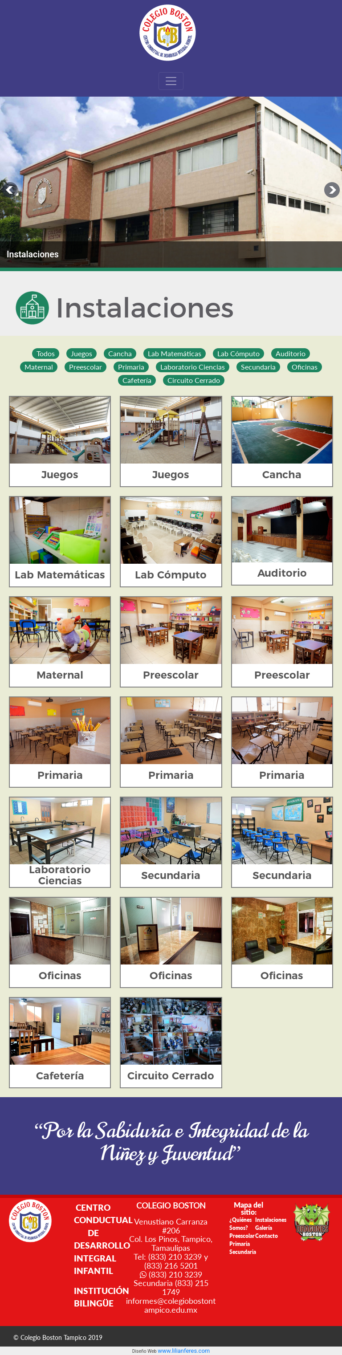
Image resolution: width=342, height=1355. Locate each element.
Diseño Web (145, 1351)
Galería (263, 1228)
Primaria (239, 1244)
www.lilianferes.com (184, 1350)
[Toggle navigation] (171, 81)
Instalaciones (270, 1220)
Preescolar (242, 1236)
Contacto (266, 1236)
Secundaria (242, 1252)
